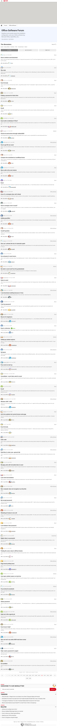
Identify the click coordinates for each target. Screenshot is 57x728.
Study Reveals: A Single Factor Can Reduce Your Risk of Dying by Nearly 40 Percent (21, 696)
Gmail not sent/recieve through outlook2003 (12, 133)
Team (19, 721)
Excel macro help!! (5, 627)
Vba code (3, 70)
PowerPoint (21, 46)
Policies (41, 721)
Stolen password (5, 601)
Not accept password (6, 500)
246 (30, 678)
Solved (48, 50)
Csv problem (4, 663)
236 (30, 675)
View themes (11, 39)
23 (12, 675)
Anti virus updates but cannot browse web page (13, 414)
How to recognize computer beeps (10, 717)
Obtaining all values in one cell (9, 513)
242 (48, 675)
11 (9, 675)
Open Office (7, 46)
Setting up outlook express (8, 339)
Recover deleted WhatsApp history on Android (12, 711)
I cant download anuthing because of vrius (12, 293)
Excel (2, 46)
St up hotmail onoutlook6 (7, 589)
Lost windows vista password (8, 525)
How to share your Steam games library (11, 713)
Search (54, 44)
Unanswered (28, 50)
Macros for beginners (6, 317)
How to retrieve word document (9, 57)
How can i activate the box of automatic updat (13, 243)
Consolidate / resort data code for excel (11, 376)
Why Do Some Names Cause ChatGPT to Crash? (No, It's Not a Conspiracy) (19, 702)
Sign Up (15, 721)
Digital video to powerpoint (8, 538)
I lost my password (6, 304)
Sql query (3, 352)
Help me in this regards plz (8, 614)
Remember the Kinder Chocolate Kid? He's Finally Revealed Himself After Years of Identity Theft (23, 698)
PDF (16, 46)
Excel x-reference (5, 328)
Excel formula (4, 83)
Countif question (5, 231)
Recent (9, 50)
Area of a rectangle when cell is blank (11, 194)
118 (18, 675)
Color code (3, 439)
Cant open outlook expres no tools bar (11, 576)
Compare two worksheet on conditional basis (13, 157)
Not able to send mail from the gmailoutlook (12, 269)
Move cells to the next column (9, 170)
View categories (4, 39)
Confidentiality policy (31, 721)
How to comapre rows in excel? (9, 205)
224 (27, 675)
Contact (37, 721)
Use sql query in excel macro (8, 256)
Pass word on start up (6, 365)
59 (15, 675)
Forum (5, 25)
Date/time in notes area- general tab (10, 452)
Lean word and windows (7, 477)
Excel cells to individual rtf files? (9, 121)
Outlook (12, 46)
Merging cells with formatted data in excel (12, 465)
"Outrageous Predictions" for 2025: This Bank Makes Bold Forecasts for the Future (21, 700)
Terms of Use (23, 721)
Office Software (12, 25)
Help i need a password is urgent (9, 651)
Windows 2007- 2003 (6, 401)
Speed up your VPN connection (9, 715)
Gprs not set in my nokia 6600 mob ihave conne (13, 639)
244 (27, 678)
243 (51, 675)
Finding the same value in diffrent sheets (12, 551)
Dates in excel (4, 280)
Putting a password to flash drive (9, 95)
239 (39, 675)
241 (45, 675)
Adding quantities (5, 218)
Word (26, 46)
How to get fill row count (7, 145)
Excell (2, 108)
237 (33, 675)
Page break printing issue (7, 563)
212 (24, 675)
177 (21, 675)
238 (36, 675)
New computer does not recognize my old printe (13, 489)
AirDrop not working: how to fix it (9, 709)
